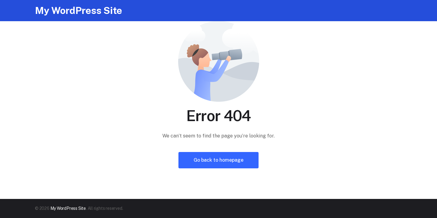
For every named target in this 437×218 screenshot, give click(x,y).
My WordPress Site (78, 10)
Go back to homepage (218, 160)
